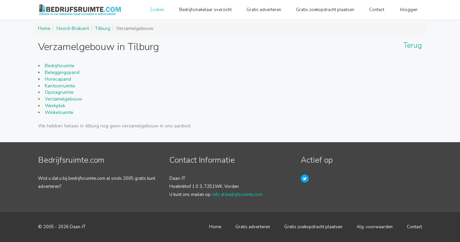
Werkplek (55, 106)
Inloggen (409, 10)
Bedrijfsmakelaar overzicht (205, 10)
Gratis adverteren (264, 10)
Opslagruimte (59, 92)
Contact (377, 10)
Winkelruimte (59, 112)
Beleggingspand (62, 72)
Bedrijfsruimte (59, 66)
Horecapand (58, 79)
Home (44, 28)
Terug (412, 45)
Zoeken (157, 10)
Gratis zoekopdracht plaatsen (325, 10)
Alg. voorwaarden (375, 227)
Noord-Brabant (73, 28)
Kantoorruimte (60, 86)
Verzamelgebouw (63, 99)
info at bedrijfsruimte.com (237, 195)
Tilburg (102, 28)
